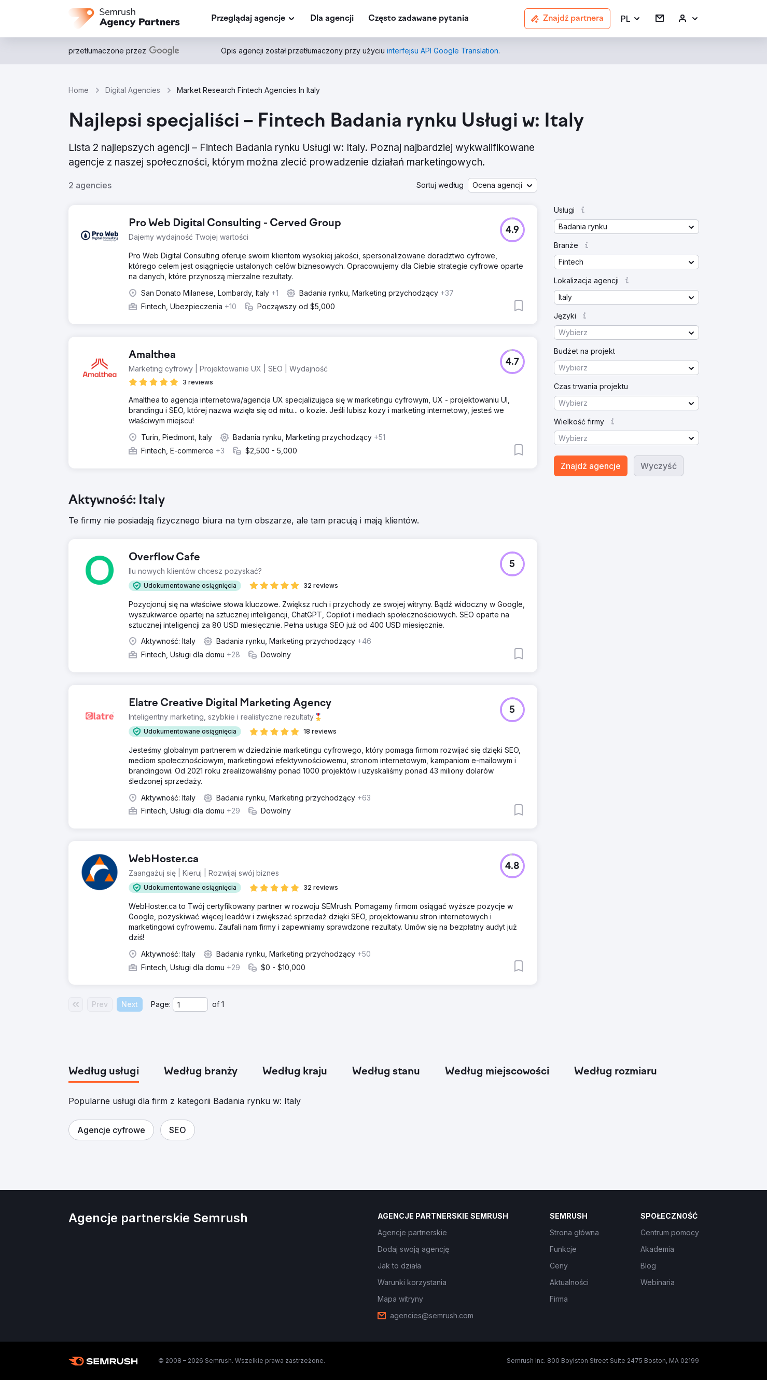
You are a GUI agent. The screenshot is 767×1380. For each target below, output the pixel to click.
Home (78, 90)
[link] (332, 18)
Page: (161, 1004)
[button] (631, 18)
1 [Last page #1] (222, 1004)
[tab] (103, 1071)
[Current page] (190, 1004)
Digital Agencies (132, 90)
